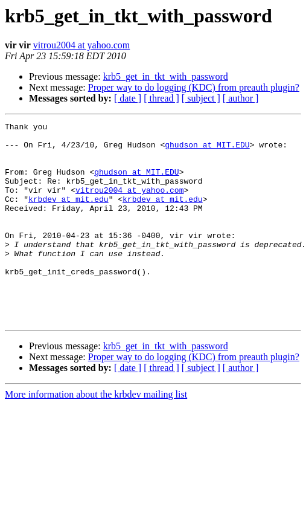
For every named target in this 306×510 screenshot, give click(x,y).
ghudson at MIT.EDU (207, 149)
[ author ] (241, 98)
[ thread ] (161, 98)
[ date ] (127, 98)
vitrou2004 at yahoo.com (81, 45)
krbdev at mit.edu (68, 215)
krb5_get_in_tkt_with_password (165, 76)
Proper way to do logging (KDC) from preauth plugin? (193, 87)
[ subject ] (201, 98)
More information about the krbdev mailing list (96, 434)
